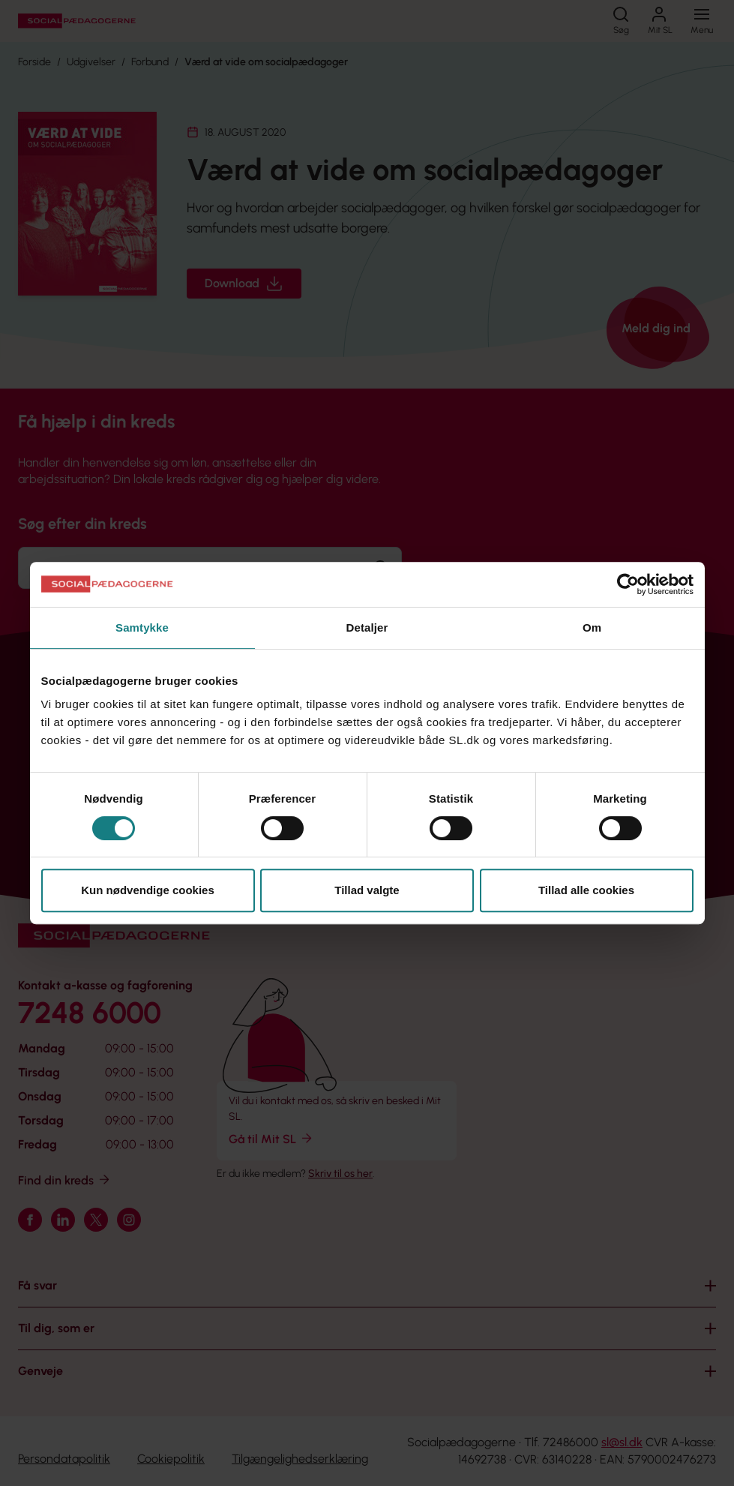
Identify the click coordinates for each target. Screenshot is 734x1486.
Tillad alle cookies (586, 890)
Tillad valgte (366, 890)
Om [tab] (592, 627)
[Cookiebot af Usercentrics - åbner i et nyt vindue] (628, 584)
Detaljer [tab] (367, 627)
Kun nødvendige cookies (147, 890)
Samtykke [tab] (142, 627)
